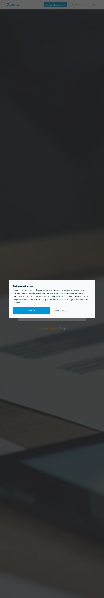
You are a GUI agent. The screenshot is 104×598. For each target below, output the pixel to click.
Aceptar (32, 311)
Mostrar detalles (61, 310)
